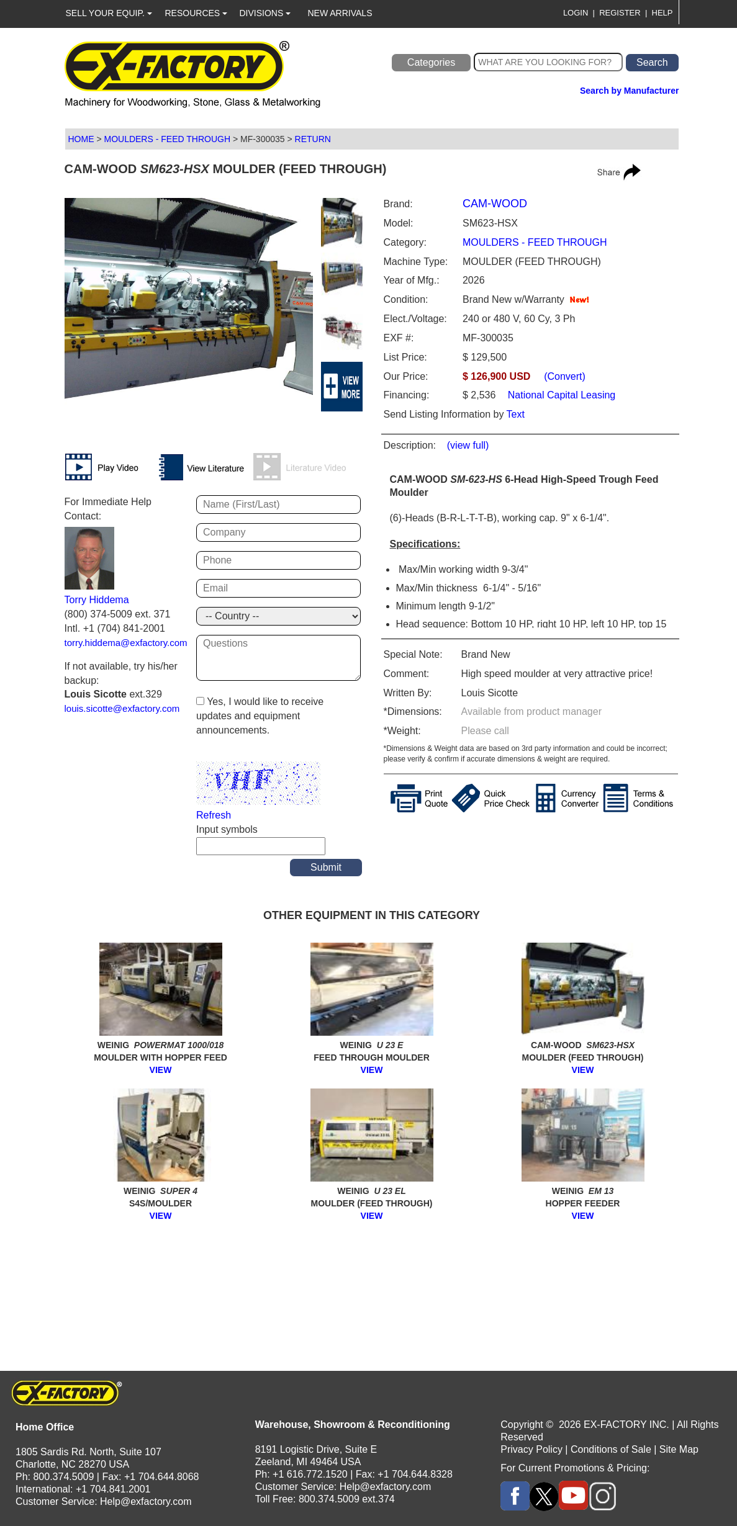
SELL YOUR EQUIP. (109, 13)
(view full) (468, 445)
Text (516, 414)
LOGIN (575, 12)
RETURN (313, 139)
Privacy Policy (531, 1449)
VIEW (161, 1070)
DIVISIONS (265, 13)
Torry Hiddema (97, 600)
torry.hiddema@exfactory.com (126, 642)
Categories (431, 62)
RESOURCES (196, 13)
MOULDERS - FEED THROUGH (167, 139)
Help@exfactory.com (146, 1501)
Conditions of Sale (611, 1449)
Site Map (679, 1449)
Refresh (213, 815)
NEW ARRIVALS (340, 13)
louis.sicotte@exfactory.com (122, 708)
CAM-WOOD (495, 203)
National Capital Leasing (560, 395)
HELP (662, 12)
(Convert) (565, 376)
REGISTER (619, 12)
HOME (81, 139)
